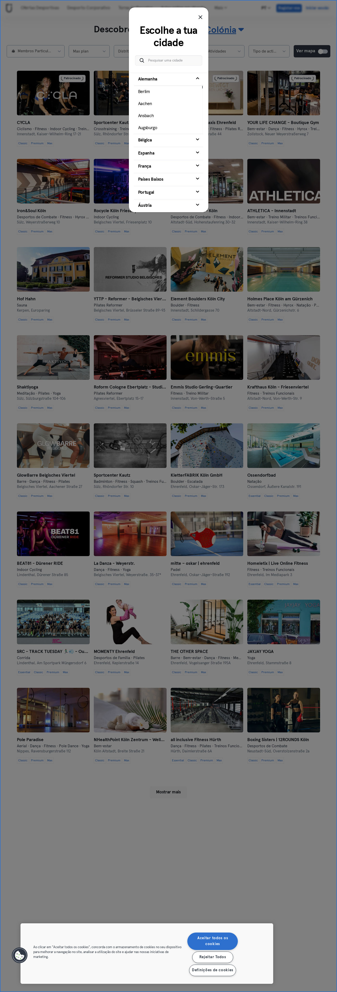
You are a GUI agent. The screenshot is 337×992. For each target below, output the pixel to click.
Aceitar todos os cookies (212, 941)
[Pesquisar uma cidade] (168, 60)
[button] (20, 955)
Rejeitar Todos (212, 957)
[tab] (168, 103)
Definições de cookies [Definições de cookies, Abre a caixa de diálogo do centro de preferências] (212, 970)
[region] (147, 953)
